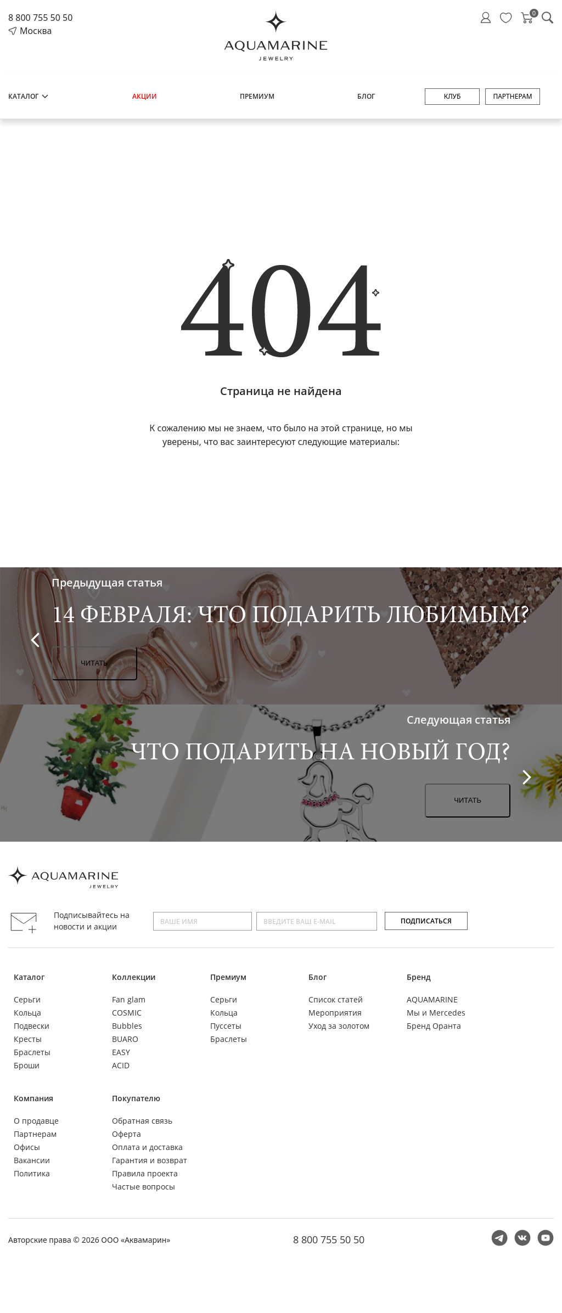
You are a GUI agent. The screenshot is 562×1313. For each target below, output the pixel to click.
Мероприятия (335, 1012)
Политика (32, 1173)
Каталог (28, 96)
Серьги (27, 999)
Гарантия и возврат (149, 1160)
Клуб (452, 96)
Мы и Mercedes (436, 1012)
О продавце (36, 1120)
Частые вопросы (143, 1186)
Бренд (419, 977)
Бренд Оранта (434, 1026)
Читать (94, 663)
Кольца (27, 1012)
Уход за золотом (338, 1026)
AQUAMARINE (432, 999)
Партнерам (512, 96)
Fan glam (128, 999)
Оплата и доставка (147, 1147)
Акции (144, 96)
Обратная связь (142, 1120)
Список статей (335, 999)
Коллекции (133, 977)
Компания (33, 1098)
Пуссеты (225, 1026)
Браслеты (32, 1052)
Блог (366, 96)
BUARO (125, 1039)
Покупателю (136, 1098)
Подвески (31, 1026)
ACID (121, 1065)
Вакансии (32, 1160)
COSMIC (127, 1012)
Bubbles (127, 1026)
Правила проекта (145, 1173)
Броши (27, 1065)
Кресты (28, 1039)
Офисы (27, 1147)
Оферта (126, 1134)
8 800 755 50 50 (40, 18)
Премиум (257, 96)
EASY (121, 1052)
